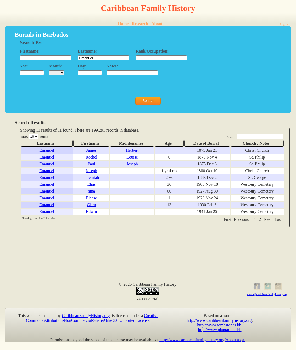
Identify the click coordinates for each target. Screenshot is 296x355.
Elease (91, 198)
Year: (25, 66)
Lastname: (87, 51)
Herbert (132, 150)
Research (140, 23)
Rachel (91, 157)
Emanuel (46, 150)
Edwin (91, 211)
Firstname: (30, 51)
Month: (55, 66)
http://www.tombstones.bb (219, 325)
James (91, 150)
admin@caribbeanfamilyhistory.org (267, 294)
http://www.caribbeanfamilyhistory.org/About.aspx (202, 339)
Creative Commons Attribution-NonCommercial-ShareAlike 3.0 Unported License (92, 318)
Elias (91, 184)
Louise (132, 157)
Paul (91, 164)
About (157, 23)
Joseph (132, 164)
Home (123, 23)
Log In (284, 24)
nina (91, 191)
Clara (91, 204)
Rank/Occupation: (152, 51)
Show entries (34, 136)
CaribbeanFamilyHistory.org (86, 315)
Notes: (112, 66)
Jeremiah (91, 177)
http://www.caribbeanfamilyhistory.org (219, 320)
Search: (255, 136)
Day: (82, 66)
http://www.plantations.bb (219, 330)
